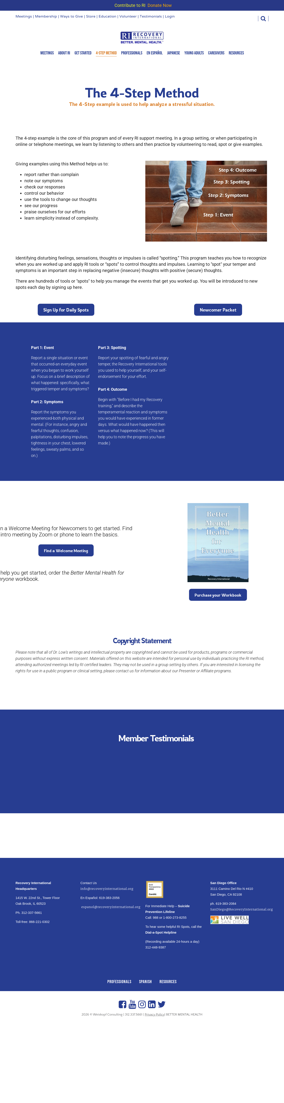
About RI (64, 53)
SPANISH (145, 981)
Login (170, 16)
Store (90, 16)
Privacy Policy (155, 1014)
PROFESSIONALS (119, 981)
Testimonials (151, 16)
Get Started (83, 53)
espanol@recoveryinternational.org (111, 907)
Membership (46, 16)
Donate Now (160, 5)
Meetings (24, 16)
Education (107, 16)
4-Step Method (106, 53)
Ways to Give (71, 16)
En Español (155, 53)
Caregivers (216, 53)
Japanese (173, 53)
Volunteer (128, 16)
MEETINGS (47, 53)
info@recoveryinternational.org (107, 889)
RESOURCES (168, 981)
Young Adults (194, 53)
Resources (236, 53)
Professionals (131, 53)
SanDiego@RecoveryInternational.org (241, 909)
